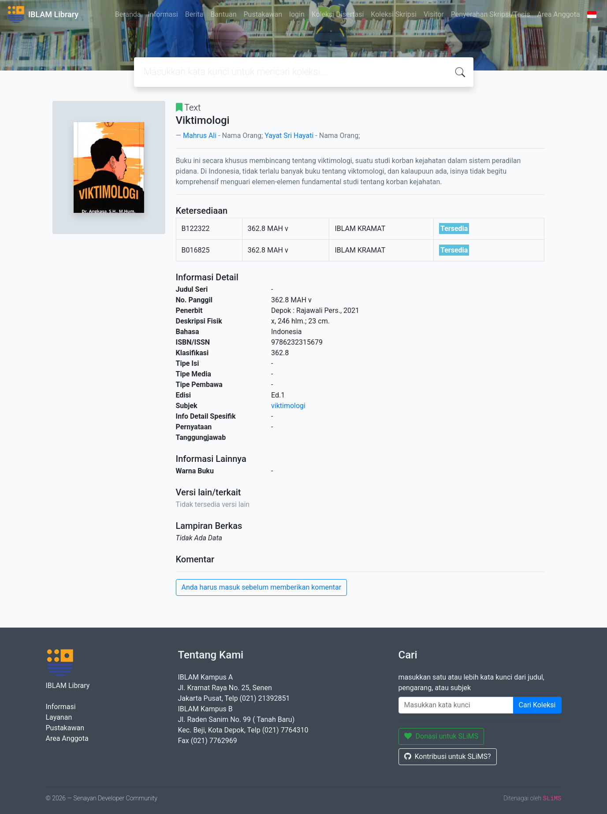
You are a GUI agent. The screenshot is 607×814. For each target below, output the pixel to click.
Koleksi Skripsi (394, 14)
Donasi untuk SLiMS (441, 736)
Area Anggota (558, 14)
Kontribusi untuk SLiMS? (447, 756)
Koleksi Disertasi (338, 14)
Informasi (163, 14)
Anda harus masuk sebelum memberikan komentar (262, 587)
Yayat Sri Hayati (288, 135)
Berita (194, 14)
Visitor (434, 14)
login (297, 14)
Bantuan (223, 14)
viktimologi (288, 405)
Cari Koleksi (537, 705)
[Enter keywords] (456, 705)
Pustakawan (263, 14)
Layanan (59, 717)
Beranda (128, 14)
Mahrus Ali (199, 135)
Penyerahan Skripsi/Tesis (490, 14)
